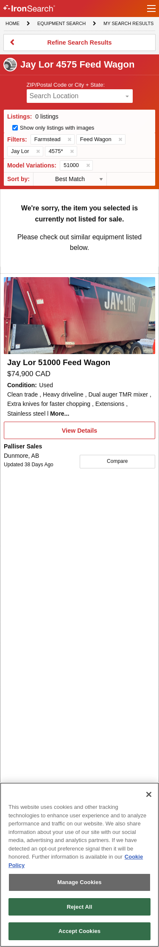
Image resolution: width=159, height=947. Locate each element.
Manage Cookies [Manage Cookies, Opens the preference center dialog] (79, 882)
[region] (79, 865)
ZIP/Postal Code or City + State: (66, 85)
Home (12, 23)
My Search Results (128, 24)
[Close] (148, 794)
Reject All (79, 907)
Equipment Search (61, 24)
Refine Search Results (79, 45)
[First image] (79, 315)
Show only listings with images (57, 128)
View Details (79, 433)
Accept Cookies (79, 931)
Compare (117, 461)
